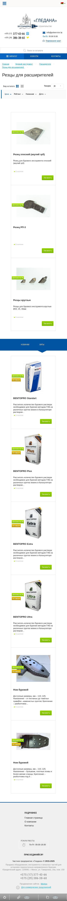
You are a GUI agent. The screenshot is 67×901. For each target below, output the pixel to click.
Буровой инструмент (24, 64)
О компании (30, 821)
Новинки (25, 344)
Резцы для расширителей (13, 67)
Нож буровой (20, 689)
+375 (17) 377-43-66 (33, 874)
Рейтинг (17, 94)
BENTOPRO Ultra (22, 617)
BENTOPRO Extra (23, 544)
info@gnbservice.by (54, 32)
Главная (5, 64)
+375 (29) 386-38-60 (33, 878)
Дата (41, 94)
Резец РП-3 (19, 227)
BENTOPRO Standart (24, 398)
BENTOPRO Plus (22, 471)
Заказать (48, 178)
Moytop (44, 884)
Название (30, 94)
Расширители (45, 64)
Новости (34, 56)
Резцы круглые (22, 300)
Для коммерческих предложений (36, 887)
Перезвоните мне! (53, 41)
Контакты (29, 825)
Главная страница (33, 818)
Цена (7, 94)
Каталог (11, 56)
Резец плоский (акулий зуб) (29, 154)
